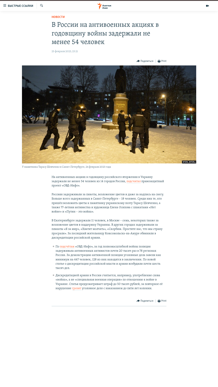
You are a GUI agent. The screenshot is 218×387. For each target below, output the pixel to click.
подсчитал (134, 181)
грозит (76, 288)
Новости (58, 17)
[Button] (145, 61)
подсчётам (67, 246)
